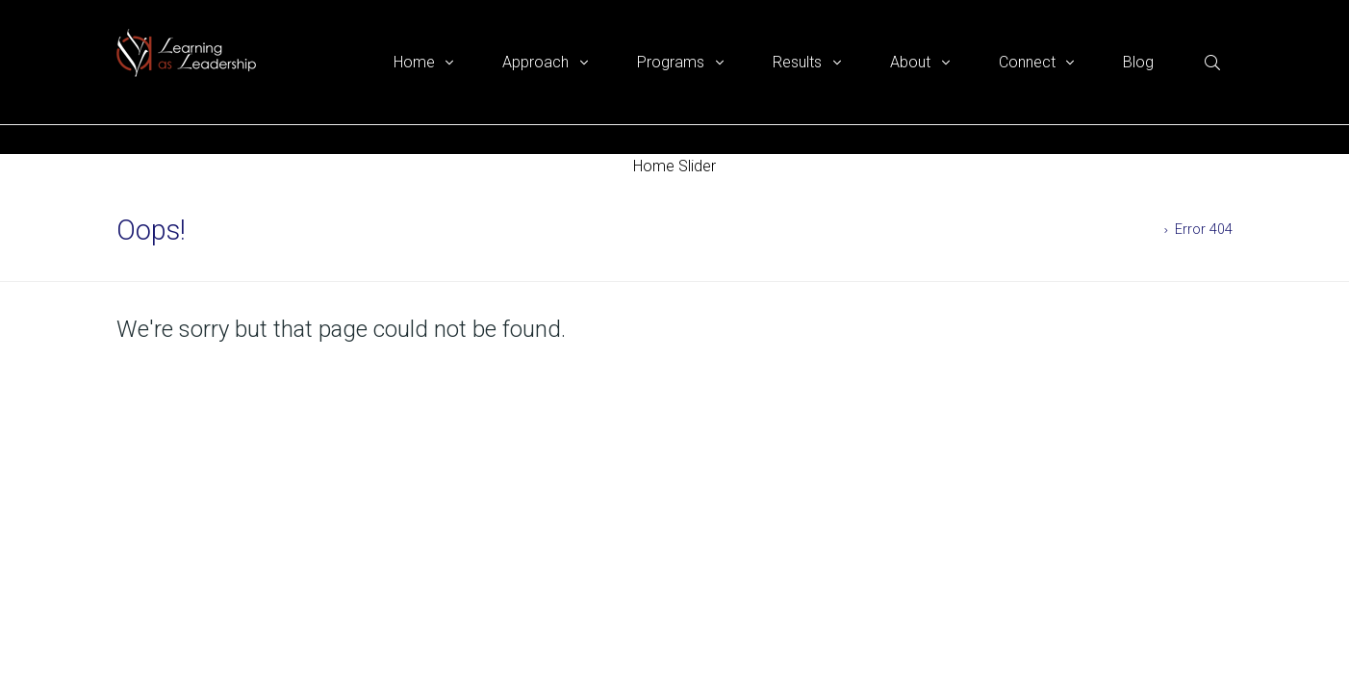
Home (1138, 229)
